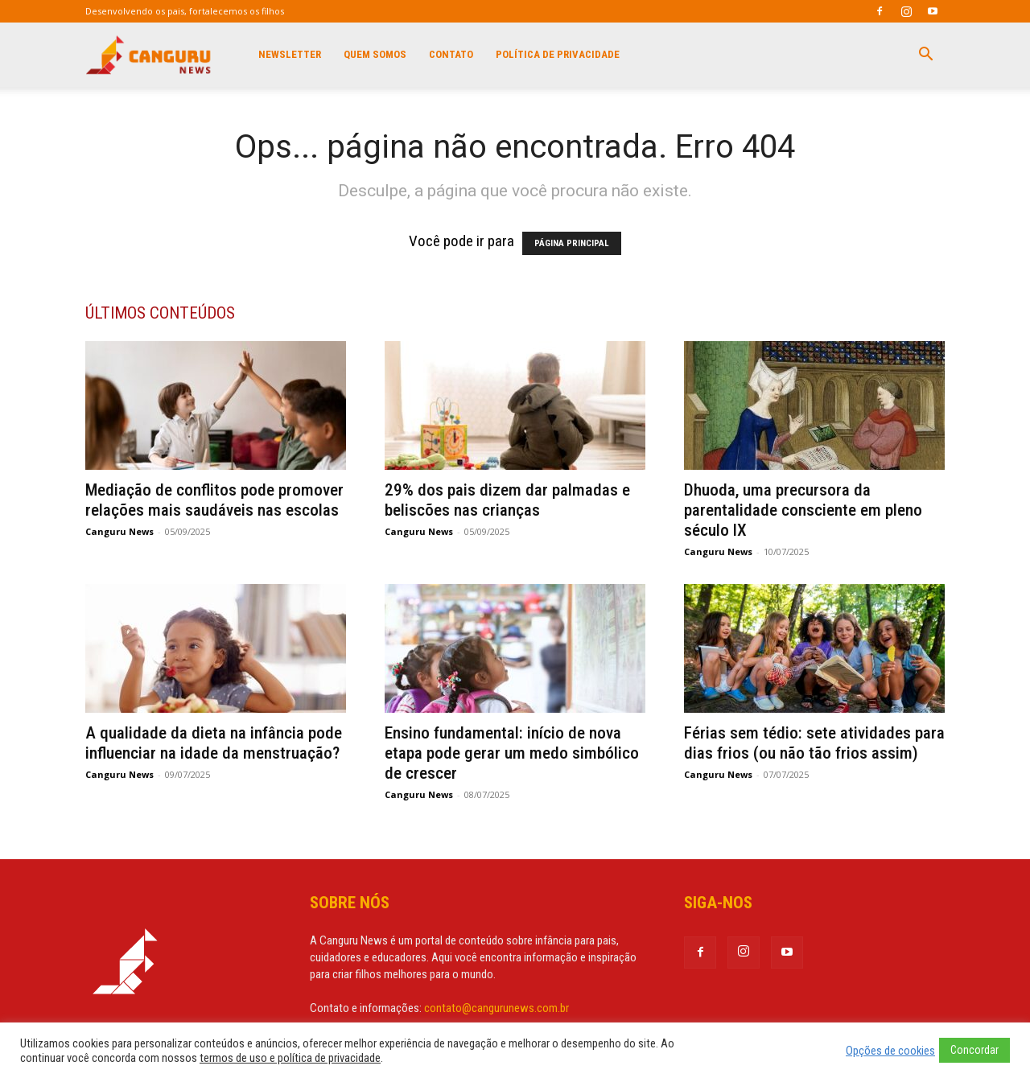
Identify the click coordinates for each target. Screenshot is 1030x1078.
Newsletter (289, 54)
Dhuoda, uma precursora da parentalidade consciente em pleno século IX (803, 510)
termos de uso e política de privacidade (290, 1058)
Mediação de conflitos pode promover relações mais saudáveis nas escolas (214, 500)
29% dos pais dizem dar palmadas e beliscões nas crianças (507, 500)
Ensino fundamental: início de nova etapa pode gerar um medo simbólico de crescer (512, 753)
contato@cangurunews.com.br (496, 1008)
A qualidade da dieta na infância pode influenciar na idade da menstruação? (214, 743)
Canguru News (119, 531)
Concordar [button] (974, 1049)
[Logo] (149, 55)
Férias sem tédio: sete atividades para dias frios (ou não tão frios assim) (814, 743)
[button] (925, 54)
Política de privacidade (558, 54)
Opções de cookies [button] (890, 1050)
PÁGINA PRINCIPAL (571, 243)
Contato (451, 54)
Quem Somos (375, 54)
